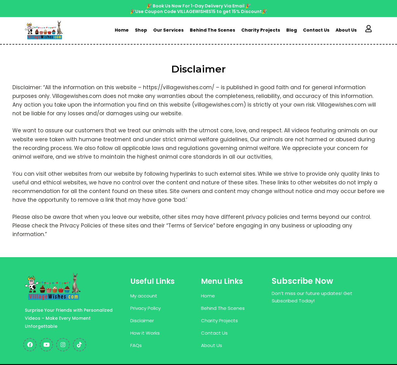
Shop (141, 30)
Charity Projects (260, 30)
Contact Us (316, 30)
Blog (291, 30)
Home (122, 30)
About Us (346, 30)
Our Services (168, 30)
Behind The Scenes (212, 30)
